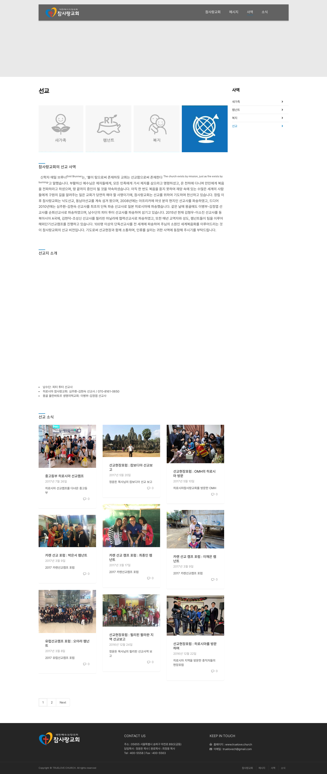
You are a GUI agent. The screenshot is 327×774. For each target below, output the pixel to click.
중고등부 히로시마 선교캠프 (64, 476)
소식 (265, 12)
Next (63, 702)
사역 (250, 12)
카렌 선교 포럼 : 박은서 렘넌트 (66, 555)
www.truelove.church (238, 744)
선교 (205, 128)
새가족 (60, 128)
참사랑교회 (213, 12)
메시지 (233, 12)
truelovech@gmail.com (237, 749)
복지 (156, 128)
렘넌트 (108, 128)
